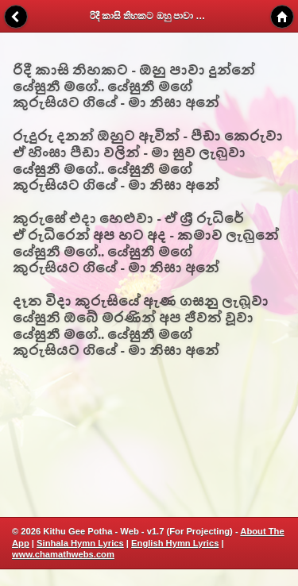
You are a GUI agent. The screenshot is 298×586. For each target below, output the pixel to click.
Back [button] (16, 17)
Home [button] (282, 17)
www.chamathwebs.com (63, 554)
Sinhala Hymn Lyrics (80, 543)
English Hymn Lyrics (175, 543)
